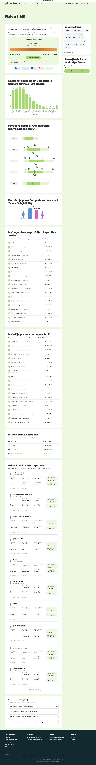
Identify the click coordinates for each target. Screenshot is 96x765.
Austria (67, 30)
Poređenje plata (38, 3)
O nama (29, 742)
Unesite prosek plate (33, 57)
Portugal (84, 41)
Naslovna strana (9, 8)
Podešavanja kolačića (66, 755)
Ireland (67, 34)
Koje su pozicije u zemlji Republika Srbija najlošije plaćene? (24, 716)
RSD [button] (82, 3)
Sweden (81, 37)
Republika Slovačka (70, 37)
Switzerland (69, 41)
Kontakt (73, 737)
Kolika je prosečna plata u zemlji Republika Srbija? (21, 706)
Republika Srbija (77, 30)
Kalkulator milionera (10, 744)
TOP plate (7, 746)
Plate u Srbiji (8, 737)
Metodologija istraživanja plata (34, 739)
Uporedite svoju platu (27, 3)
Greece (80, 34)
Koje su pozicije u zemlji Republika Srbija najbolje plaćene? (23, 711)
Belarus (67, 44)
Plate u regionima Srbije (11, 739)
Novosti (73, 739)
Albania (82, 44)
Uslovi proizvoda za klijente (34, 737)
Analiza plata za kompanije (72, 3)
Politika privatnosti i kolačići (47, 755)
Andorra (75, 44)
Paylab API (51, 742)
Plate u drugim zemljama (11, 742)
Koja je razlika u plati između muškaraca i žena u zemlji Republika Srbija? (27, 722)
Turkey (76, 41)
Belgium (68, 47)
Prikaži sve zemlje (68, 52)
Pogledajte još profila (33, 689)
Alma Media (55, 761)
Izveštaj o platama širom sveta (56, 737)
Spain (74, 34)
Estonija (86, 30)
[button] (88, 3)
